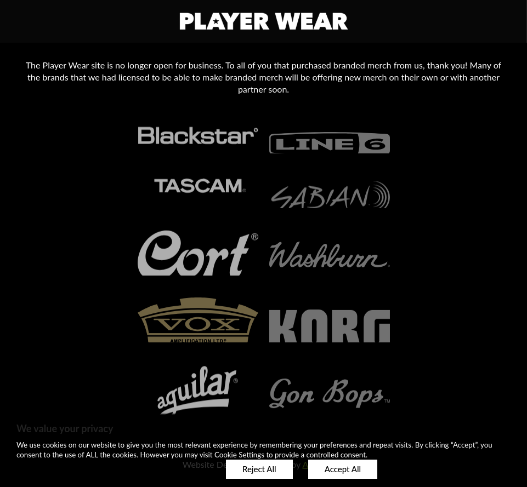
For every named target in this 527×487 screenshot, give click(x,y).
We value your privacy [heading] (64, 428)
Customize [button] (178, 469)
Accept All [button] (343, 469)
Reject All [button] (259, 469)
